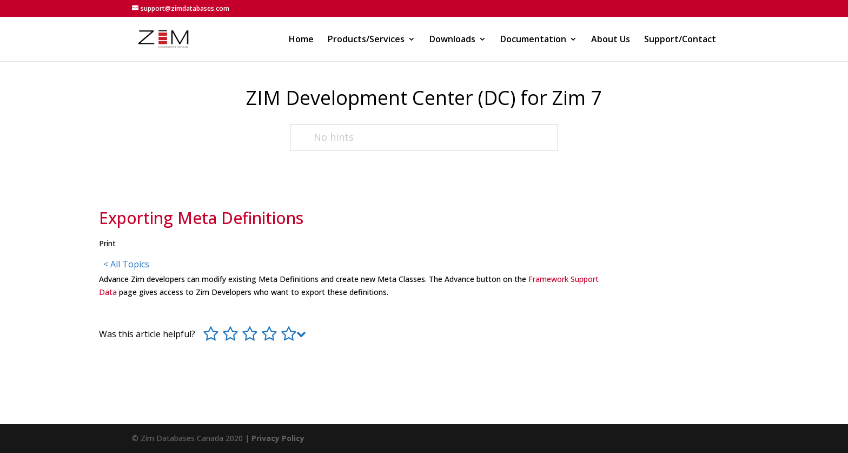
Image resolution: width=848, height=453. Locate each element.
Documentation (533, 40)
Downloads (452, 40)
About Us (610, 40)
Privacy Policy (277, 438)
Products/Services (366, 40)
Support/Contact (680, 40)
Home (301, 40)
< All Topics (126, 264)
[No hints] (424, 137)
